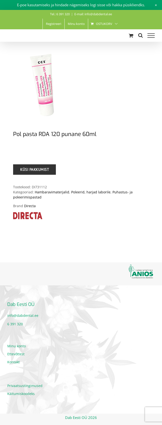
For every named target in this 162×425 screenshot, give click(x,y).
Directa (30, 206)
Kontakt (13, 362)
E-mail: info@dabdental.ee (93, 14)
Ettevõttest (16, 354)
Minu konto (16, 346)
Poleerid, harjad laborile (91, 192)
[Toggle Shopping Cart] (131, 35)
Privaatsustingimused (25, 385)
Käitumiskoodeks (21, 393)
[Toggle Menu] (151, 35)
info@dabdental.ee (22, 315)
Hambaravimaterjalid (52, 192)
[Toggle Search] (140, 35)
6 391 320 (15, 324)
